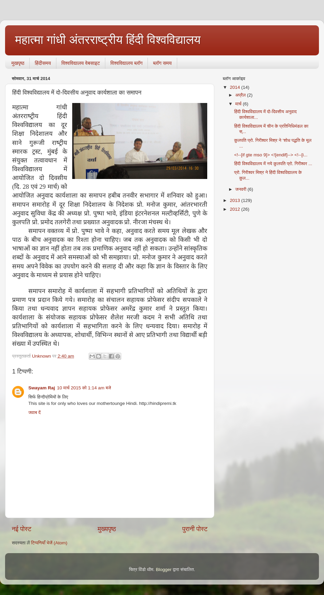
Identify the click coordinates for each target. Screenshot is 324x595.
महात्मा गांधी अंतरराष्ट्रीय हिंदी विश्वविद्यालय (107, 40)
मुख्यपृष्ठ (107, 529)
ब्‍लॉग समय (162, 63)
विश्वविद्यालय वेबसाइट (80, 63)
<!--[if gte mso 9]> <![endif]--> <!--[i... (270, 154)
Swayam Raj (41, 387)
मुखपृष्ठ (17, 63)
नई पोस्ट (21, 529)
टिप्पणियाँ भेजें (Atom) (49, 542)
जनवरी (241, 189)
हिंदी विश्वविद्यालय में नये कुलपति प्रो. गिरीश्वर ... (273, 163)
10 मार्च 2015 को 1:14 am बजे (84, 387)
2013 (235, 200)
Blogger (164, 569)
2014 (235, 87)
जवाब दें (34, 412)
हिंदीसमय (43, 63)
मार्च (239, 103)
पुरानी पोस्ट (195, 529)
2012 (235, 209)
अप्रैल (241, 95)
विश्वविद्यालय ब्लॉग (126, 63)
